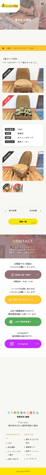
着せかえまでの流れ (32, 441)
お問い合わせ (13, 459)
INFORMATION (13, 436)
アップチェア (31, 458)
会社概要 (11, 447)
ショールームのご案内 (14, 453)
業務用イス (30, 447)
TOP (10, 443)
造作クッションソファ (32, 453)
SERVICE (28, 434)
